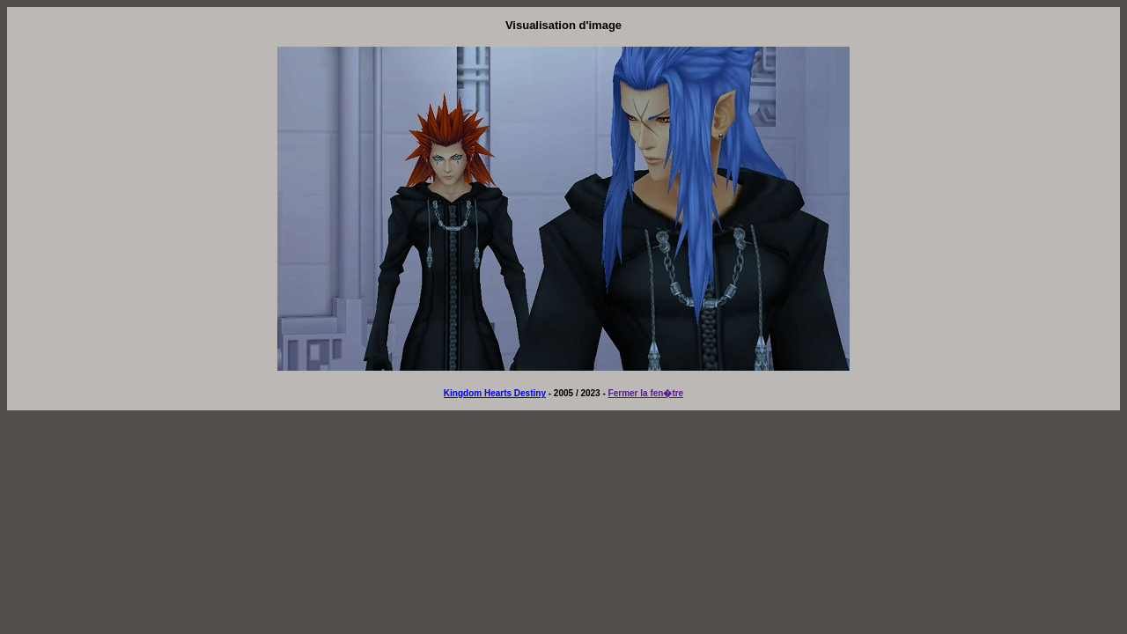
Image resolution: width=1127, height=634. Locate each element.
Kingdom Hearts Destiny (495, 393)
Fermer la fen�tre (646, 393)
